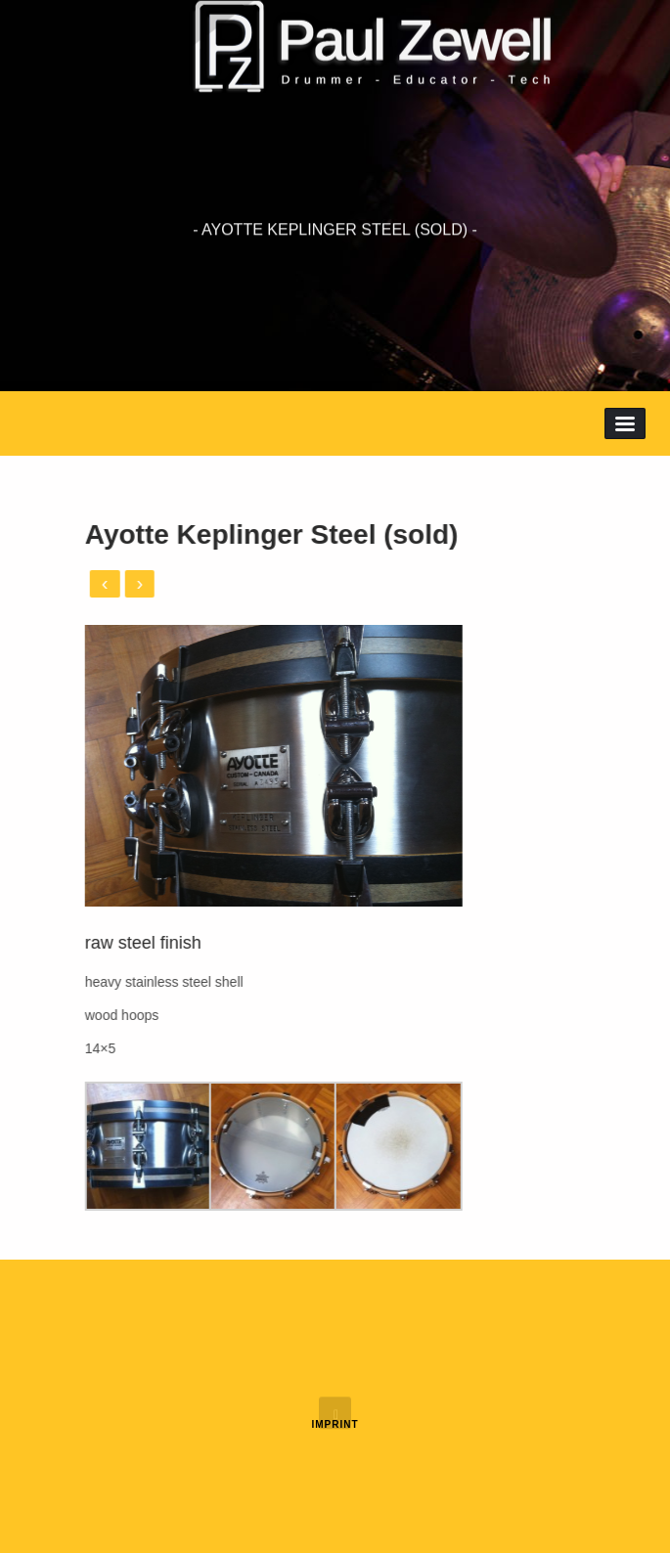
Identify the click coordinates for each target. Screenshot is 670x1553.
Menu (625, 423)
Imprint (334, 1424)
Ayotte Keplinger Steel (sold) (214, 534)
